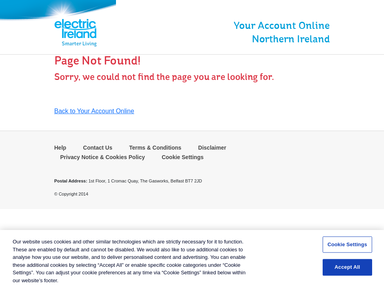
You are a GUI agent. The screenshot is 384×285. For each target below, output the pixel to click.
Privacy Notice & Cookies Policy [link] (102, 157)
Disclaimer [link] (212, 147)
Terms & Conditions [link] (155, 147)
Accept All (347, 269)
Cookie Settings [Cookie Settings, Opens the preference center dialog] (347, 246)
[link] (44, 33)
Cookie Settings (182, 157)
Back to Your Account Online (94, 111)
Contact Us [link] (97, 147)
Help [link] (60, 147)
